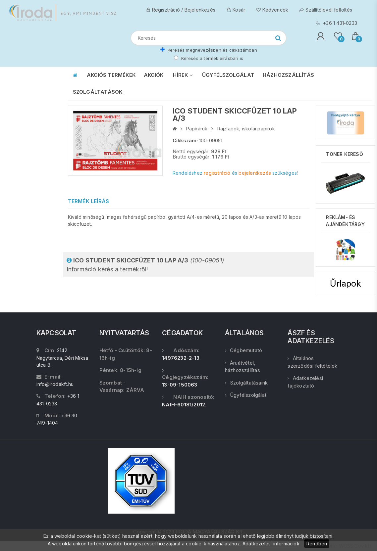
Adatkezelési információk (270, 543)
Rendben (316, 543)
